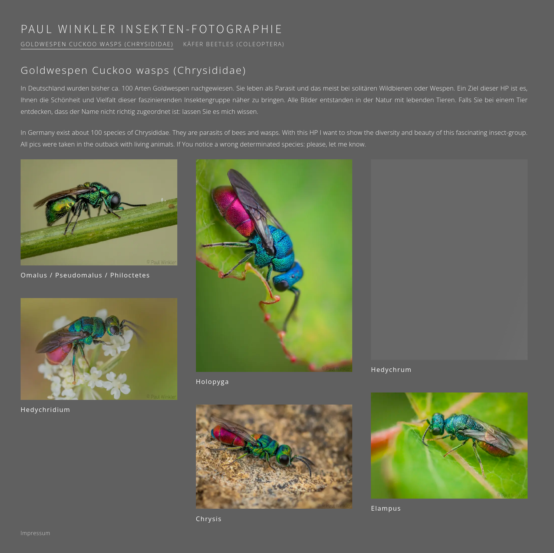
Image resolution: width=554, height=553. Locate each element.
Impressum (36, 533)
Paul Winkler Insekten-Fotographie (152, 29)
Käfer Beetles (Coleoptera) (234, 44)
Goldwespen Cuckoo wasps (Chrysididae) (97, 44)
